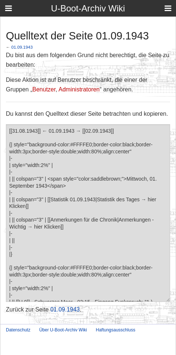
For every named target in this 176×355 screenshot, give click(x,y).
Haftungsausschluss (115, 330)
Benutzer (43, 89)
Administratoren (79, 89)
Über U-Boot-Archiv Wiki (63, 330)
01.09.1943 (22, 47)
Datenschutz (18, 330)
